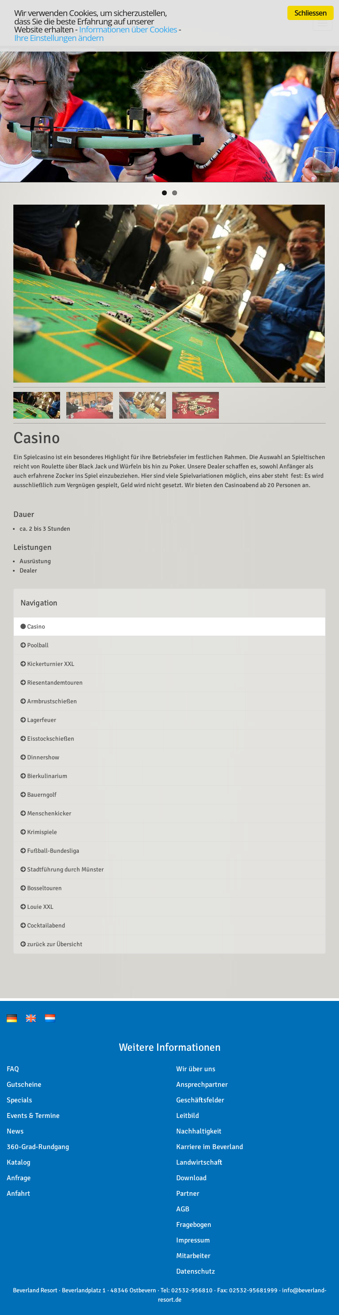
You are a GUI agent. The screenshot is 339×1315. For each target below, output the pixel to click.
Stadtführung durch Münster (62, 869)
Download (191, 1178)
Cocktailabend (42, 925)
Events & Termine (33, 1115)
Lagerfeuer (38, 720)
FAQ (13, 1069)
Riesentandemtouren (51, 682)
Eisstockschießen (47, 738)
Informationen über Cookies (128, 29)
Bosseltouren (41, 888)
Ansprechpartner (202, 1084)
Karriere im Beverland (209, 1146)
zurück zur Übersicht (51, 944)
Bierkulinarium (43, 776)
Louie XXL (36, 907)
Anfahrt (18, 1193)
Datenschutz (195, 1271)
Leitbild (187, 1115)
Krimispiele (38, 832)
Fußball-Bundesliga (49, 851)
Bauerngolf (38, 795)
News (15, 1131)
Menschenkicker (45, 813)
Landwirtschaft (199, 1162)
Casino (32, 626)
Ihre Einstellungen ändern (59, 37)
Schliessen (311, 13)
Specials (19, 1100)
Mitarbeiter (193, 1255)
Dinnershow (39, 757)
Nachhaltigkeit (199, 1131)
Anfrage (19, 1178)
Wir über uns (195, 1069)
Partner (187, 1193)
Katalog (18, 1162)
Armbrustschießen (48, 701)
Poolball (34, 645)
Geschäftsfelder (200, 1100)
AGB (183, 1209)
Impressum (193, 1240)
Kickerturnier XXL (47, 664)
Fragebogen (193, 1224)
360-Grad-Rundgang (38, 1146)
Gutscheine (24, 1084)
